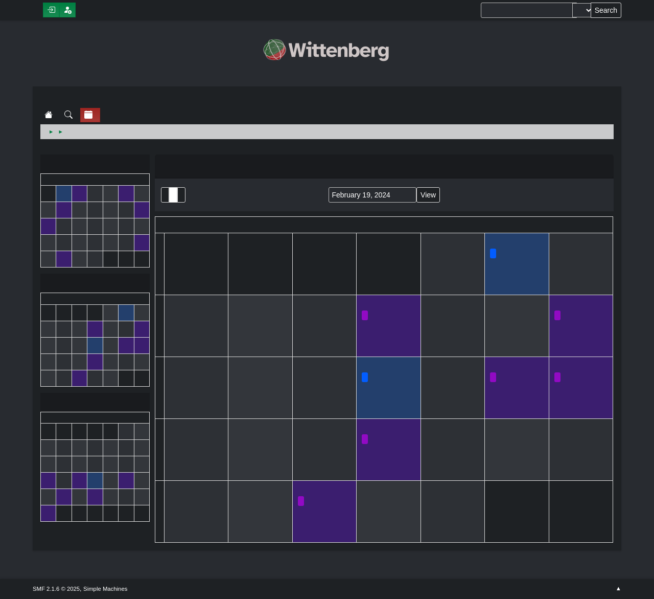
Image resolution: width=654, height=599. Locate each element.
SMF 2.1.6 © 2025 (56, 589)
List (165, 195)
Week (181, 195)
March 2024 (95, 403)
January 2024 (95, 165)
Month (173, 195)
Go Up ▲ (618, 589)
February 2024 (95, 284)
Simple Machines (105, 589)
